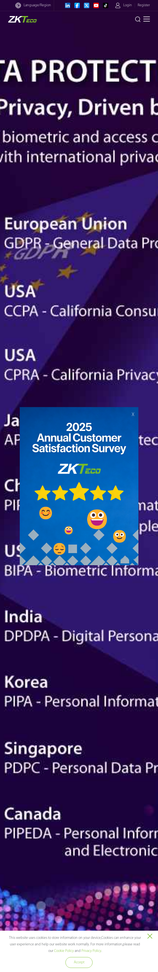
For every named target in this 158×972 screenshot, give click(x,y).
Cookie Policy (64, 951)
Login (127, 5)
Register (144, 5)
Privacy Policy (91, 951)
